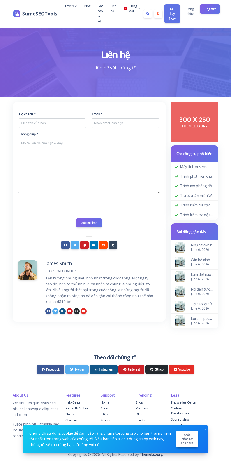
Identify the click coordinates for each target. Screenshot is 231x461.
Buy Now (172, 14)
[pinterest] (70, 311)
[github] (77, 311)
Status (69, 414)
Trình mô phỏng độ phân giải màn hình (197, 185)
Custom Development (180, 410)
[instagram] (62, 311)
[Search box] (147, 13)
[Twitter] (75, 245)
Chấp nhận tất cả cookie (187, 439)
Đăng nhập (190, 11)
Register (210, 9)
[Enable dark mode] (158, 13)
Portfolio (142, 408)
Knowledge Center (183, 402)
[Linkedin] (94, 245)
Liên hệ (113, 8)
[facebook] (48, 311)
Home (105, 402)
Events (140, 420)
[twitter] (55, 311)
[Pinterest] (84, 245)
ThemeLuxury (151, 454)
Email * (97, 114)
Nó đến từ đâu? (203, 289)
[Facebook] (65, 245)
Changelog (72, 420)
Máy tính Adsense (194, 166)
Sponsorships (180, 419)
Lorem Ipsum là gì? (203, 318)
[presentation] (89, 206)
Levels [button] (71, 6)
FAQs (104, 414)
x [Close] (205, 428)
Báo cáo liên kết (101, 13)
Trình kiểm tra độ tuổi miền (197, 214)
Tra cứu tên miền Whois (197, 195)
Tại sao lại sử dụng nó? (203, 303)
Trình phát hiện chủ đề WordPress (197, 176)
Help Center (73, 402)
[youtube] (84, 311)
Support (106, 420)
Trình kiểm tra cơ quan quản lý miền (197, 205)
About (105, 408)
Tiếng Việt (132, 8)
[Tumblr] (113, 245)
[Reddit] (103, 245)
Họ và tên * (27, 114)
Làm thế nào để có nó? (203, 274)
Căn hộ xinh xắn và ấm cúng (203, 259)
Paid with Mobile (76, 408)
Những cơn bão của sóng (203, 245)
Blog (87, 6)
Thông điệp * (28, 134)
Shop (139, 402)
